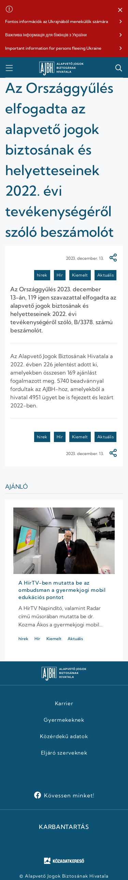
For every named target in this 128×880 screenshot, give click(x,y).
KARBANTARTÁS (64, 826)
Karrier (64, 703)
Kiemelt (80, 275)
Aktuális (105, 275)
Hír (60, 275)
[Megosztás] (113, 258)
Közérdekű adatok (64, 736)
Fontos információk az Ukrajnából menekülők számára (56, 21)
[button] (120, 10)
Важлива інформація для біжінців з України (46, 34)
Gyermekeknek (64, 720)
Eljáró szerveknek (64, 753)
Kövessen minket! (69, 795)
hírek (42, 275)
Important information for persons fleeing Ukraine (53, 48)
